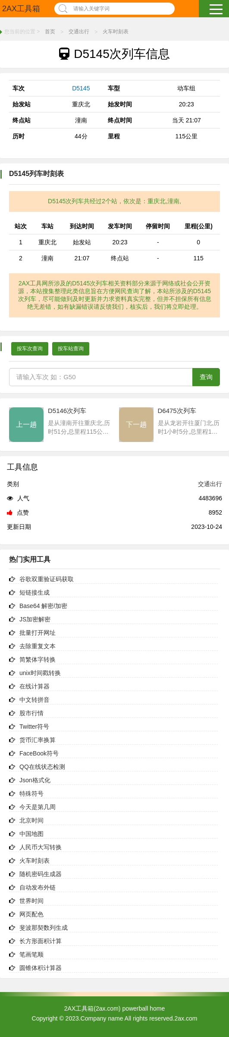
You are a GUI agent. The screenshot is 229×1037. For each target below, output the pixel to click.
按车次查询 (30, 349)
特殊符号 (31, 793)
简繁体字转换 (37, 659)
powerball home (143, 1008)
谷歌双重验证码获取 (46, 579)
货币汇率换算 (37, 739)
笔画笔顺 (31, 954)
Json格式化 (34, 780)
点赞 (18, 512)
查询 (206, 377)
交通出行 (79, 32)
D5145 (81, 88)
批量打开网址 (37, 632)
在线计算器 (34, 686)
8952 (215, 512)
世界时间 (31, 900)
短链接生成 (34, 592)
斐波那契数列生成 (43, 927)
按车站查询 (71, 349)
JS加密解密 (34, 619)
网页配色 (31, 914)
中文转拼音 (34, 699)
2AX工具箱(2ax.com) (92, 1008)
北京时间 (31, 820)
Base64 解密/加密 (43, 605)
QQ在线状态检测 (42, 766)
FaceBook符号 (39, 753)
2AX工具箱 (21, 8)
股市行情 (31, 713)
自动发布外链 (37, 887)
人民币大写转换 (40, 847)
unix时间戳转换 (40, 672)
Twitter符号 (34, 726)
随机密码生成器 (40, 874)
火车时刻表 (116, 32)
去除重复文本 (37, 646)
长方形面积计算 (40, 941)
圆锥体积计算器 (40, 967)
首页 (50, 32)
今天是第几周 (37, 806)
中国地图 (31, 833)
